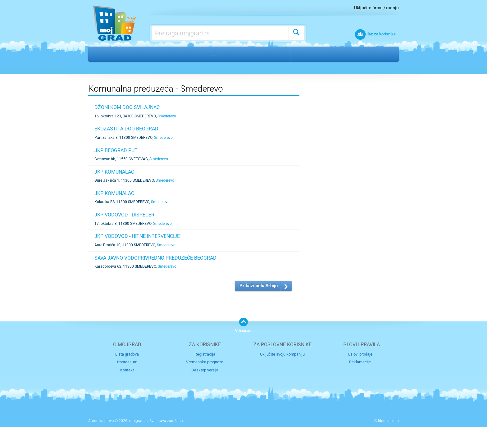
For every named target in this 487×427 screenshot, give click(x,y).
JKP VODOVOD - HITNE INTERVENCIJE (137, 236)
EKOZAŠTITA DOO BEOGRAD (126, 129)
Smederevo (309, 54)
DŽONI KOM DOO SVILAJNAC (127, 107)
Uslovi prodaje (360, 354)
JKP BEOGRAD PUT (116, 150)
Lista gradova (127, 354)
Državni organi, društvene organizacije (156, 54)
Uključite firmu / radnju (376, 7)
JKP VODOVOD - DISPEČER (124, 215)
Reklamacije (360, 362)
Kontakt (127, 369)
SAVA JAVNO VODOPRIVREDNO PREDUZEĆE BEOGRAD (155, 258)
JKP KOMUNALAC (114, 172)
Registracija (204, 354)
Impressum (127, 362)
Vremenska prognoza (204, 362)
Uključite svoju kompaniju (282, 354)
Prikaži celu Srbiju (258, 285)
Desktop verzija (204, 369)
